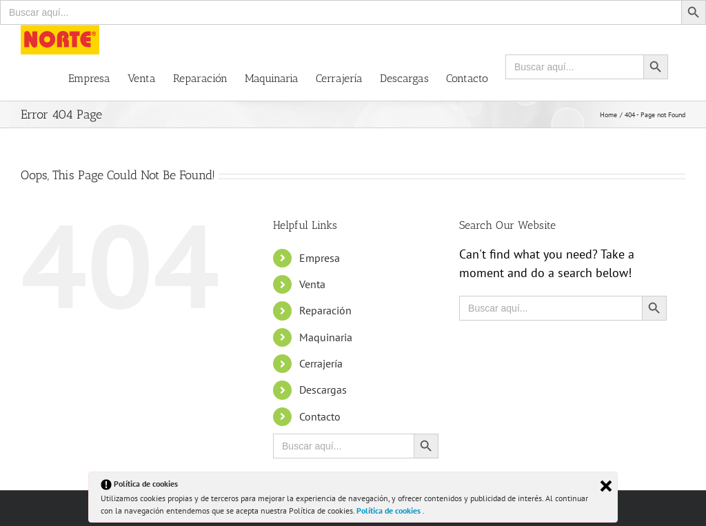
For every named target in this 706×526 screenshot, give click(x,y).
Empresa (319, 258)
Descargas (323, 389)
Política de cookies (389, 510)
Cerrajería (321, 363)
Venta (312, 284)
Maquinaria (325, 337)
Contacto (320, 416)
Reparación (325, 310)
